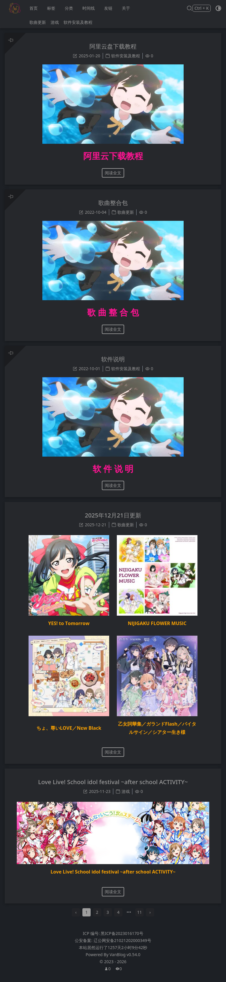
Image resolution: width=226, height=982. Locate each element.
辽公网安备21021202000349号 (122, 946)
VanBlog (124, 960)
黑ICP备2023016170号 (122, 939)
